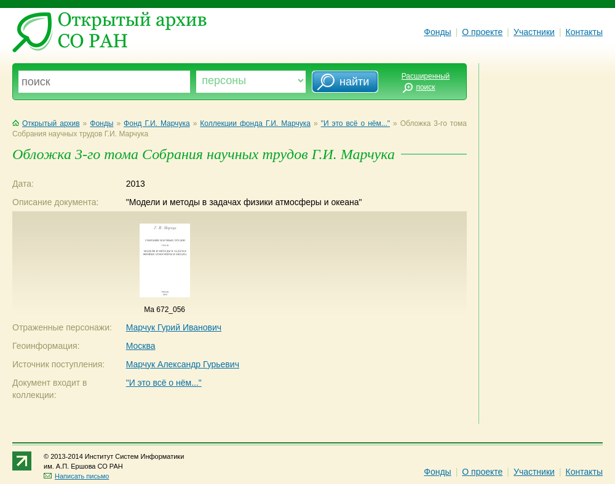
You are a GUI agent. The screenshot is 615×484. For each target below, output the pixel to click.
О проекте (482, 32)
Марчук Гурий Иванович (173, 327)
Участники (534, 32)
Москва (141, 346)
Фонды (437, 32)
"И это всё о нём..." (355, 123)
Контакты (584, 32)
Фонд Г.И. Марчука (156, 123)
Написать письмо (76, 476)
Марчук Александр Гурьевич (182, 364)
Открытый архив (46, 123)
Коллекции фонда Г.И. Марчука (255, 123)
